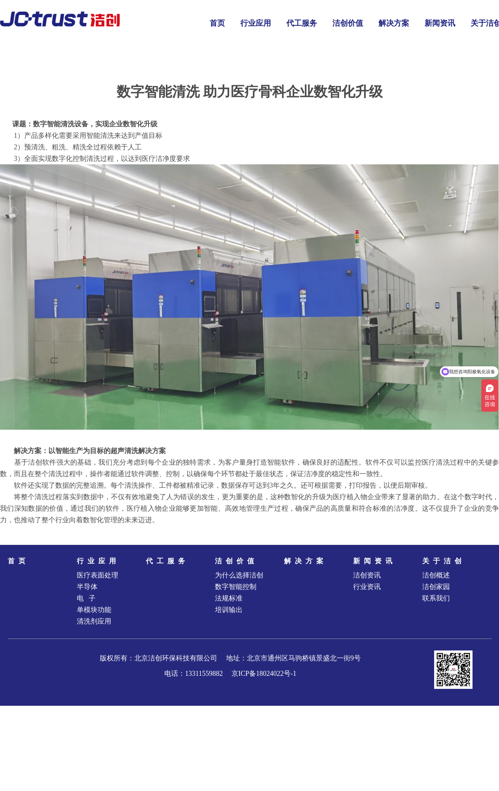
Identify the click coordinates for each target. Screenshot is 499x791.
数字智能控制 (235, 587)
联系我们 (436, 598)
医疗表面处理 (97, 575)
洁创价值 (236, 561)
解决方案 (305, 561)
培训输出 (229, 610)
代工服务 (167, 561)
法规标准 (229, 598)
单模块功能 (94, 610)
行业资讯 (367, 587)
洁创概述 (436, 575)
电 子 (86, 598)
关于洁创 (443, 561)
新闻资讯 (374, 561)
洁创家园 (436, 587)
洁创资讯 (367, 575)
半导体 (87, 587)
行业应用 (98, 561)
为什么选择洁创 (239, 575)
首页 (18, 561)
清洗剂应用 (94, 621)
